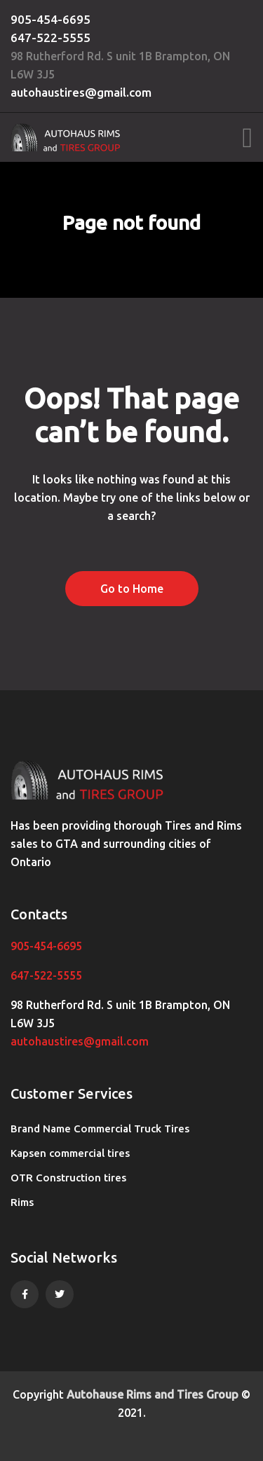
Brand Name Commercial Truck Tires (100, 1128)
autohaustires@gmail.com (81, 92)
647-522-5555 (50, 37)
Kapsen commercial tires (70, 1153)
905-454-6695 (50, 19)
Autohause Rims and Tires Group (152, 1394)
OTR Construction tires (68, 1178)
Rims (22, 1202)
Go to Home (131, 588)
